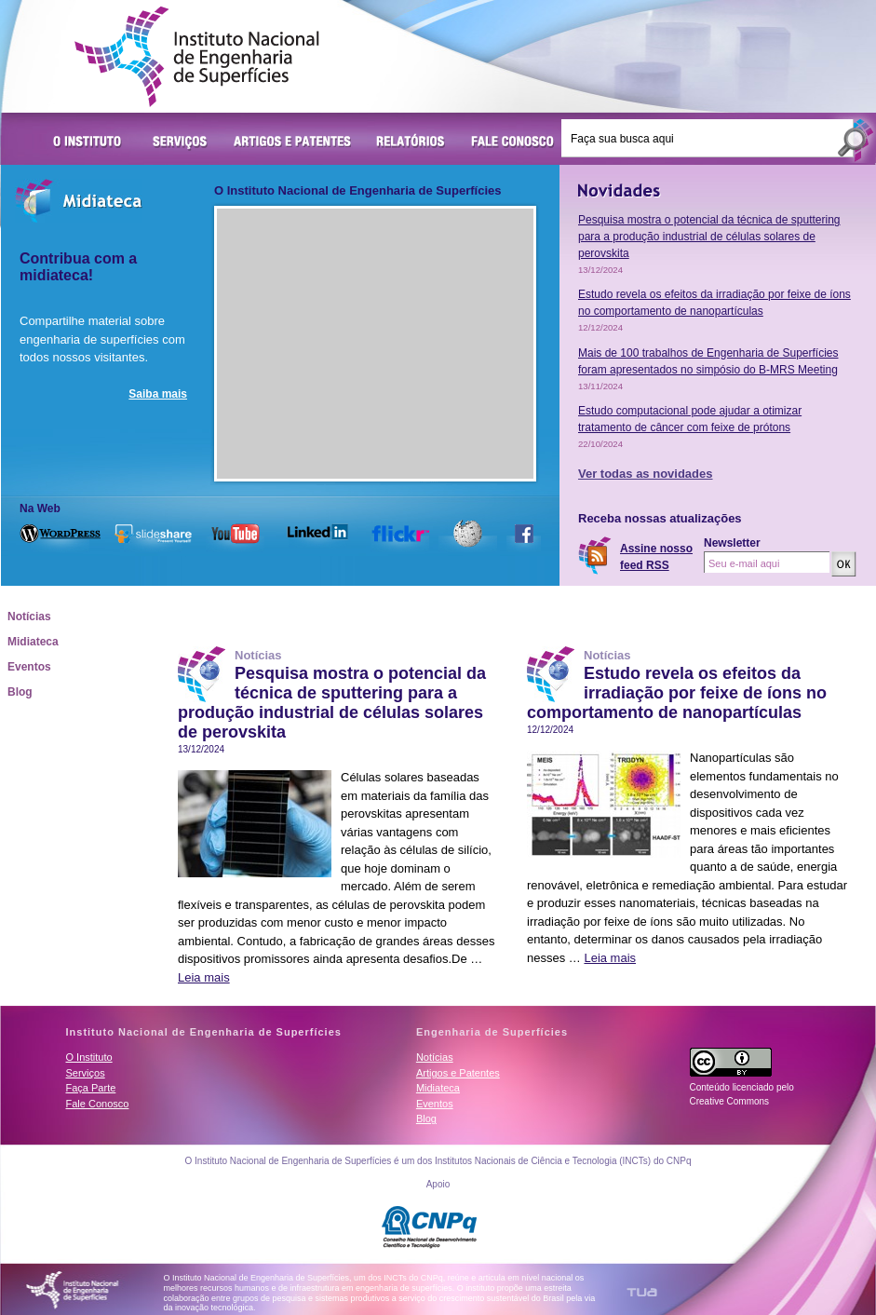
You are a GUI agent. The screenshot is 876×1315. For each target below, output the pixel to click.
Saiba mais (157, 393)
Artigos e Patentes (292, 142)
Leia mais (204, 977)
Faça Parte (91, 1087)
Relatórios (411, 142)
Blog (20, 691)
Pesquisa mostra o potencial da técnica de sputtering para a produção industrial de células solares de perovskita (709, 236)
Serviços (181, 142)
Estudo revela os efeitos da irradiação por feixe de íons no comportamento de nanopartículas (677, 693)
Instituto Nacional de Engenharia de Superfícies (196, 57)
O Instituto (90, 142)
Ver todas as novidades (645, 474)
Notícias (29, 616)
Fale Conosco (513, 142)
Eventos (29, 666)
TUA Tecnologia (642, 1292)
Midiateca (33, 641)
